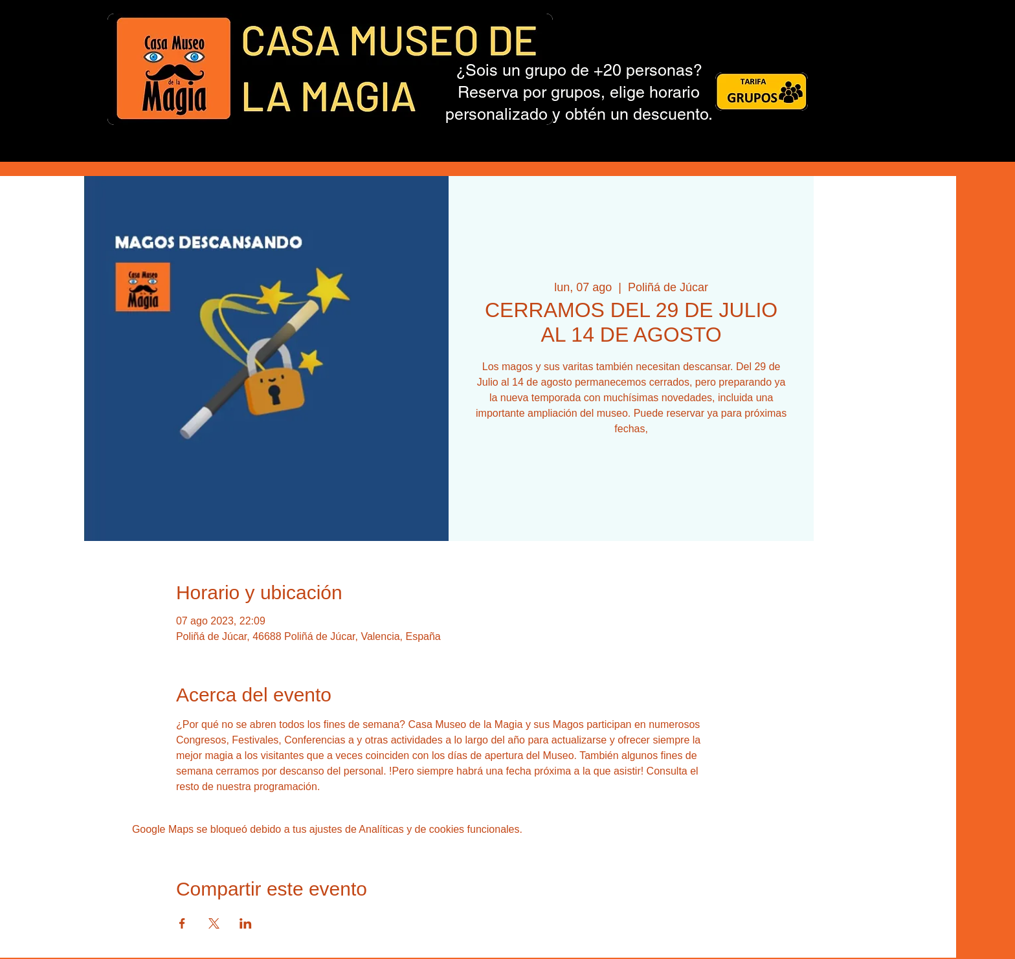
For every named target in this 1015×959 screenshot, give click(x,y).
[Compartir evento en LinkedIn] (246, 923)
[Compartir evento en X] (214, 923)
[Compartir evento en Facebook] (182, 923)
